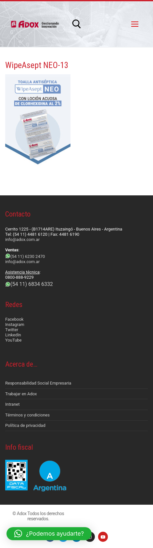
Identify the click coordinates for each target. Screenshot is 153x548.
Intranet (12, 404)
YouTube (13, 340)
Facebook (14, 319)
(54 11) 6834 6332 (31, 284)
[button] (49, 533)
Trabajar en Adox (21, 393)
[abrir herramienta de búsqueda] (76, 24)
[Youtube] (103, 537)
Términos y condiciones (27, 415)
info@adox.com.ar (22, 239)
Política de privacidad (25, 425)
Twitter (11, 329)
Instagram (14, 324)
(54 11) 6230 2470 (27, 256)
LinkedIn (13, 334)
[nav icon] (134, 24)
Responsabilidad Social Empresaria (38, 383)
